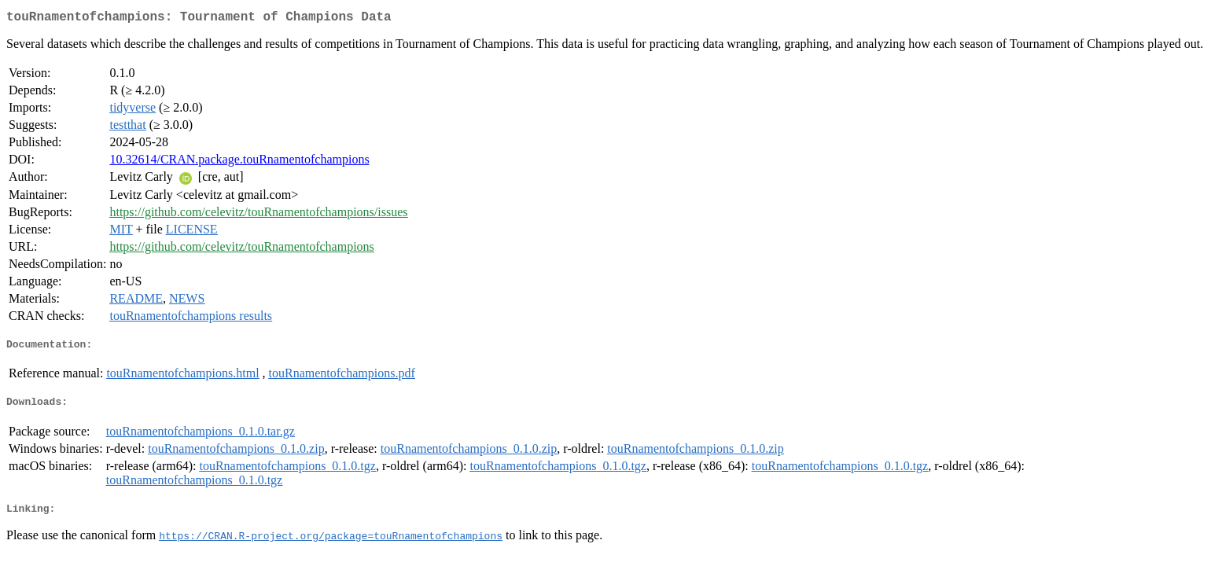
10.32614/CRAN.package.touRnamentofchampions (239, 162)
